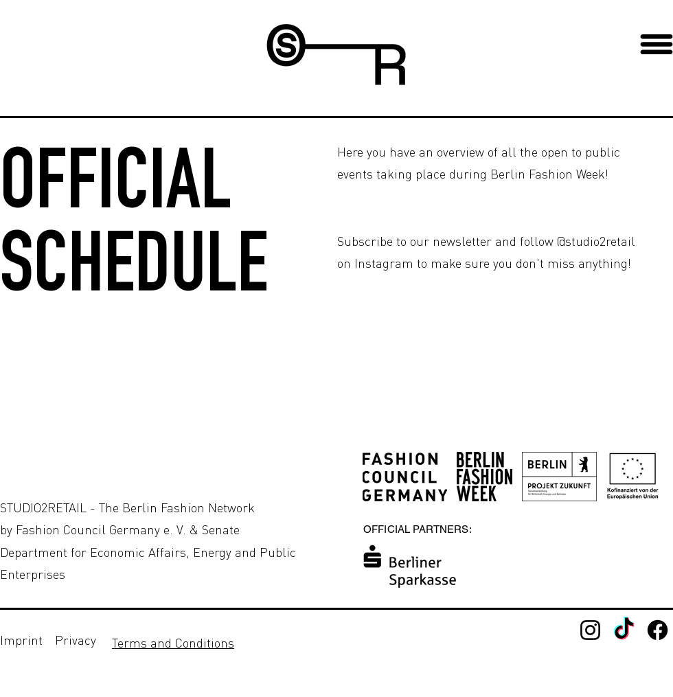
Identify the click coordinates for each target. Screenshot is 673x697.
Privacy (75, 640)
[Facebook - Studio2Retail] (657, 630)
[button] (656, 44)
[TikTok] (624, 630)
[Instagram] (590, 630)
